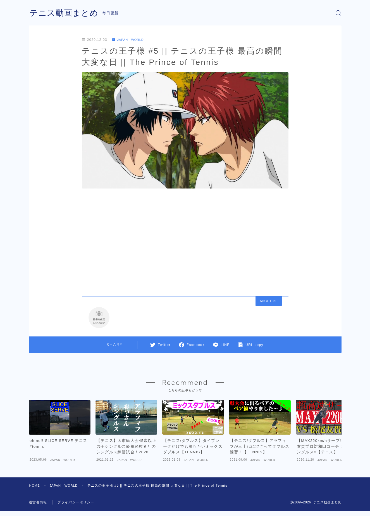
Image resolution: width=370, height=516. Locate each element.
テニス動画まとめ (65, 13)
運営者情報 (38, 508)
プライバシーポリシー (76, 508)
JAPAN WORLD (129, 40)
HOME (35, 491)
